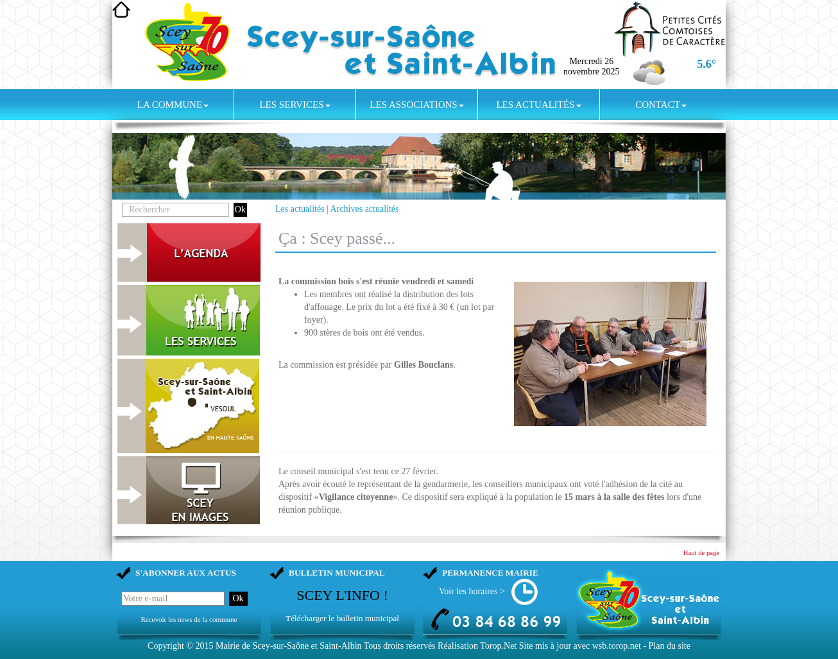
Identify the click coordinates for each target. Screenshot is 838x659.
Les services (294, 104)
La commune (173, 104)
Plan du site (669, 646)
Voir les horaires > (472, 591)
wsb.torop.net (616, 646)
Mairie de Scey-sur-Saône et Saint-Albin (289, 646)
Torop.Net (498, 646)
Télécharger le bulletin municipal (342, 618)
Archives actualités (364, 209)
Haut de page (701, 552)
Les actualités (538, 104)
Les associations (416, 104)
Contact (661, 104)
